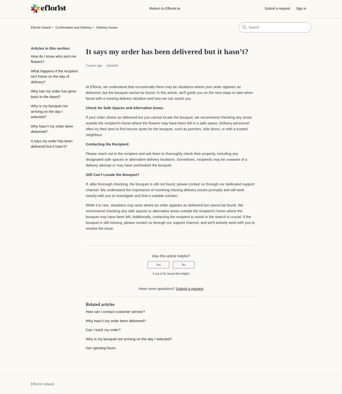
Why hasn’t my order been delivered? (52, 129)
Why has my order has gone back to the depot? (53, 94)
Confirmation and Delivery (74, 27)
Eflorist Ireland (41, 27)
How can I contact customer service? (115, 312)
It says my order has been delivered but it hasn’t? (52, 144)
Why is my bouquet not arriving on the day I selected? (49, 111)
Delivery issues (106, 27)
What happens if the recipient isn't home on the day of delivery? (54, 76)
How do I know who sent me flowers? (53, 59)
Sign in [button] (301, 8)
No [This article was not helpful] (183, 264)
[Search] (275, 27)
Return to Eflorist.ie (164, 8)
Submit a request (277, 8)
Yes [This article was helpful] (158, 264)
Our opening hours (101, 348)
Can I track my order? (103, 330)
